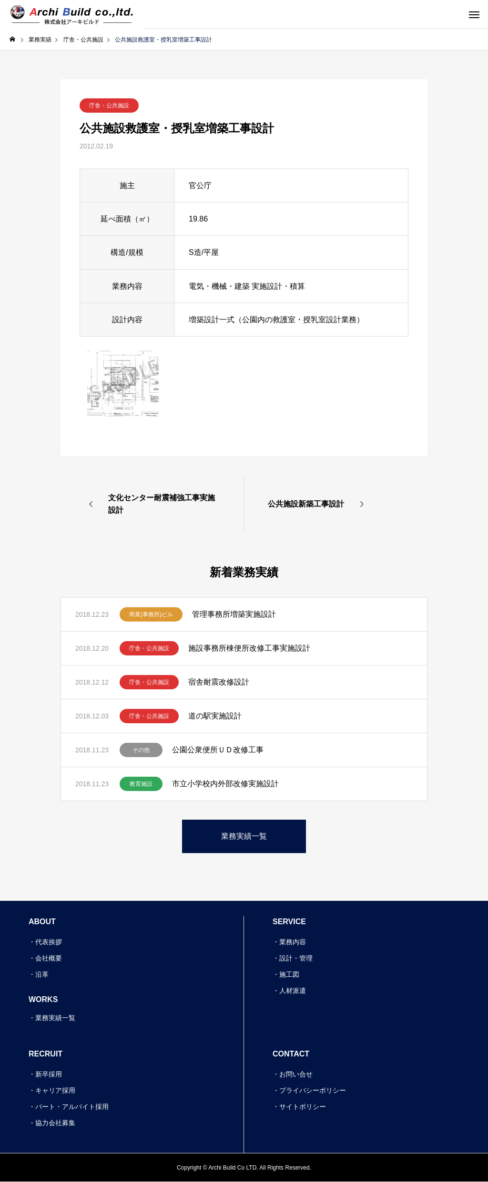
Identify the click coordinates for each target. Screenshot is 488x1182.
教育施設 (141, 784)
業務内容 (292, 942)
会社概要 (48, 958)
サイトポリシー (302, 1106)
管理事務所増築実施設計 (234, 614)
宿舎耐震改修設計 (218, 682)
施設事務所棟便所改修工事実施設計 (249, 648)
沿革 (42, 974)
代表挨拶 (48, 942)
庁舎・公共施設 (109, 105)
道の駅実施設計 (215, 716)
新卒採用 (48, 1074)
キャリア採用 (55, 1090)
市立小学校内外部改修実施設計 (225, 784)
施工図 (289, 974)
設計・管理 (296, 958)
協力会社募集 (55, 1123)
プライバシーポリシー (312, 1090)
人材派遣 (292, 990)
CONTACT (291, 1054)
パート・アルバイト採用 (72, 1106)
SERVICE (289, 922)
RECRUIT (45, 1054)
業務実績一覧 (55, 1018)
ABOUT (42, 922)
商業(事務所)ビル (151, 614)
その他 (141, 750)
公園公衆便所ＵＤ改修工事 (218, 750)
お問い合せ (296, 1074)
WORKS (43, 999)
